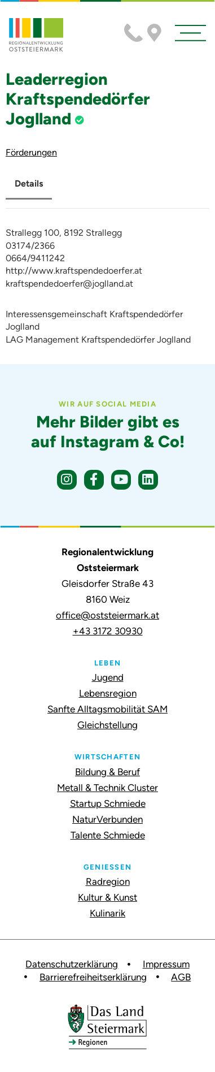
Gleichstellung (107, 724)
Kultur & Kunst (107, 897)
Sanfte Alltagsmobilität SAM (107, 709)
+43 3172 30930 (108, 631)
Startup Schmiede (108, 803)
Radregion (108, 881)
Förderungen (31, 152)
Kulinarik (107, 913)
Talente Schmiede (108, 835)
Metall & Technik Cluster (107, 787)
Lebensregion (108, 693)
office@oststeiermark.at (107, 615)
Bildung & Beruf (107, 771)
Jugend (108, 677)
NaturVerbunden (107, 819)
